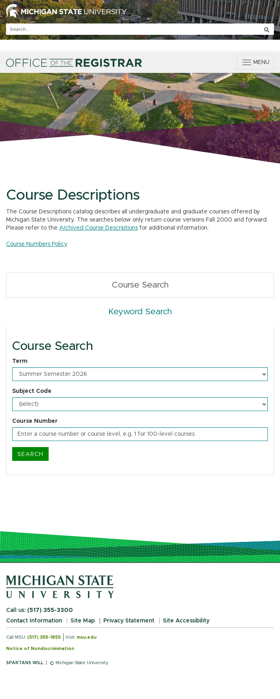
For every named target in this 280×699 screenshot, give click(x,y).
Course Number (35, 421)
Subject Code (31, 391)
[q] (140, 29)
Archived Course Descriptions (98, 228)
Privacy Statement (128, 621)
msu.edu (86, 637)
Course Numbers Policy (36, 244)
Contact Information (34, 621)
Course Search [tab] (140, 285)
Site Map (83, 621)
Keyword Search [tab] (140, 311)
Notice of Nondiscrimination (40, 648)
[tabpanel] (140, 400)
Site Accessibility (186, 621)
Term (20, 361)
